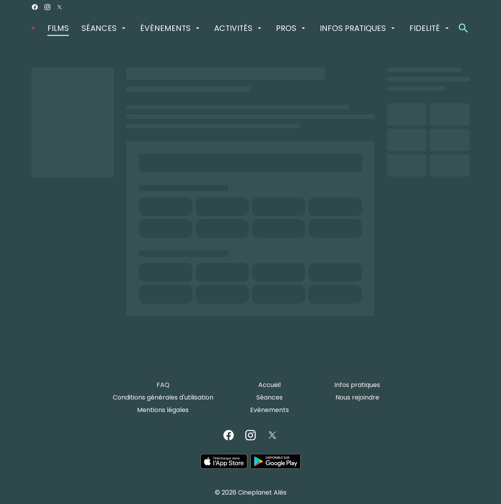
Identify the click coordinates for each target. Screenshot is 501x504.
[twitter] (59, 7)
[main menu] (249, 28)
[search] (463, 28)
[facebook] (34, 7)
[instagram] (47, 7)
